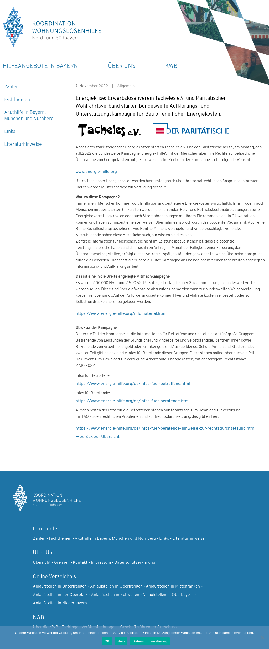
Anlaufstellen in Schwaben (115, 595)
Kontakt (80, 562)
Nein (121, 641)
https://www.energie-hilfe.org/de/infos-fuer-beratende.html (133, 401)
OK (107, 641)
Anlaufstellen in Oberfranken (116, 586)
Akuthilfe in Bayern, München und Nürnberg (29, 115)
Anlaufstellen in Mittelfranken (173, 586)
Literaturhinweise (23, 144)
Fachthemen (17, 99)
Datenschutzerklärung (134, 562)
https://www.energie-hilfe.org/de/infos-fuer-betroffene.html (133, 384)
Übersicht (42, 562)
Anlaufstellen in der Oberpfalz (60, 595)
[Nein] (262, 637)
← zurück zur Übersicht (98, 437)
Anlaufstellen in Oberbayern (168, 595)
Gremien (62, 562)
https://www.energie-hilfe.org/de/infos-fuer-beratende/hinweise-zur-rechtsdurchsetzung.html (165, 428)
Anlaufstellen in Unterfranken (60, 586)
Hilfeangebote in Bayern (40, 66)
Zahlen (11, 87)
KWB (171, 66)
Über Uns (122, 66)
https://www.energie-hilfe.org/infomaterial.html (121, 314)
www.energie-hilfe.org (96, 172)
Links (9, 131)
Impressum (101, 562)
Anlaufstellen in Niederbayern (60, 603)
